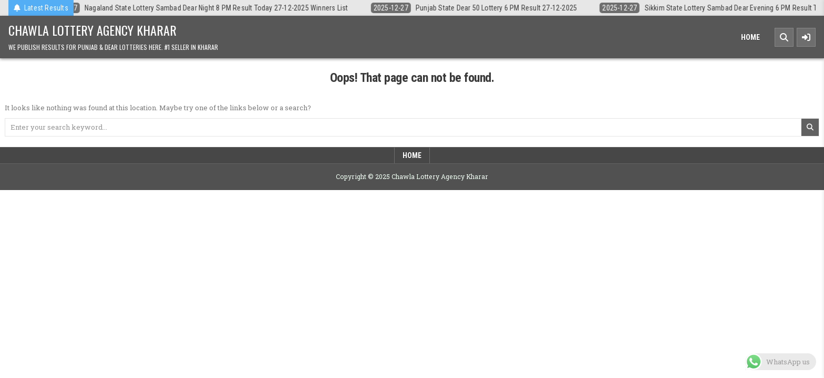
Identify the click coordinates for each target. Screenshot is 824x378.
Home (750, 37)
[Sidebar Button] (806, 37)
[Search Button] (784, 37)
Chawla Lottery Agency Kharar (92, 29)
